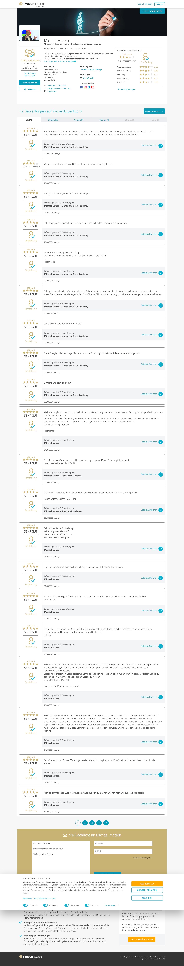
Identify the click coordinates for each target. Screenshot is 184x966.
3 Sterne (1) (104, 119)
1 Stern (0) (155, 119)
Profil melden (45, 895)
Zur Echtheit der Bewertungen (30, 74)
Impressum (27, 954)
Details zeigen (110, 961)
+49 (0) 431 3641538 (57, 85)
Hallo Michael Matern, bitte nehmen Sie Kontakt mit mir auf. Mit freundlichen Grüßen (61, 862)
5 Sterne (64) (53, 119)
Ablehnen (147, 953)
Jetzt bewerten (30, 82)
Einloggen (159, 4)
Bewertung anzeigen (126, 89)
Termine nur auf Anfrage (91, 69)
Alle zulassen (147, 939)
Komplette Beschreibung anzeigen (59, 61)
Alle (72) (29, 119)
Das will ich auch (145, 3)
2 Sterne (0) (129, 119)
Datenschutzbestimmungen (45, 954)
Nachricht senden (107, 874)
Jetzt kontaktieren (152, 11)
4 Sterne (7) (78, 119)
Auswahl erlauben (147, 945)
